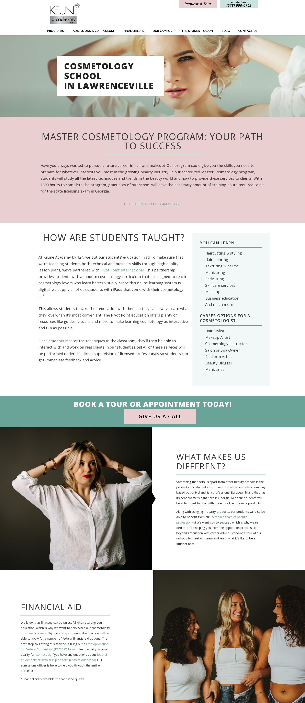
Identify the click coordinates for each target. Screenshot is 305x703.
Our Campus (162, 31)
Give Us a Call (160, 416)
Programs (55, 31)
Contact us (43, 655)
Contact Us (247, 31)
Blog (226, 31)
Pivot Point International (122, 270)
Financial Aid (134, 31)
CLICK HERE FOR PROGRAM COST (152, 203)
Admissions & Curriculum (93, 31)
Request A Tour (197, 3)
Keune (229, 487)
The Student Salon (197, 31)
